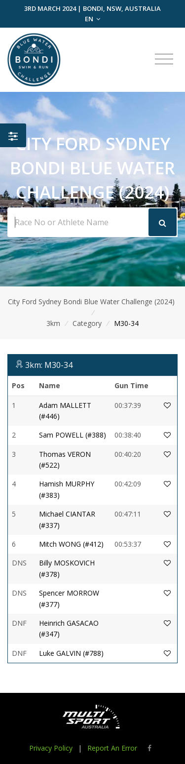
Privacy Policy (51, 748)
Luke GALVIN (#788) (71, 653)
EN (92, 18)
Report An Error (112, 748)
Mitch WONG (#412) (71, 544)
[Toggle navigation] (164, 59)
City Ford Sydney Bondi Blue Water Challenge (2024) (91, 301)
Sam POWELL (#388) (72, 435)
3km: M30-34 (49, 365)
